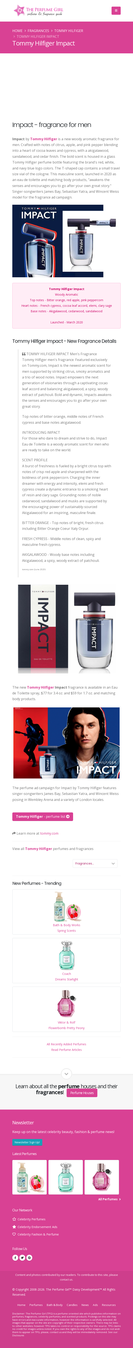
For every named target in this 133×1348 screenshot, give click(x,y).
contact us (66, 1279)
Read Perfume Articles (66, 1050)
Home (17, 30)
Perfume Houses (82, 1092)
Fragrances (38, 30)
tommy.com (49, 833)
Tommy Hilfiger (68, 30)
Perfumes (34, 1305)
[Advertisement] (66, 85)
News (86, 1305)
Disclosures (18, 1335)
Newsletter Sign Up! (27, 1142)
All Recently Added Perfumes (66, 1044)
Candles (72, 1305)
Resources (111, 1305)
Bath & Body (54, 1305)
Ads (97, 1305)
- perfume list (42, 816)
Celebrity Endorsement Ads (39, 1226)
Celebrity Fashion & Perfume (40, 1234)
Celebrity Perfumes (33, 1219)
